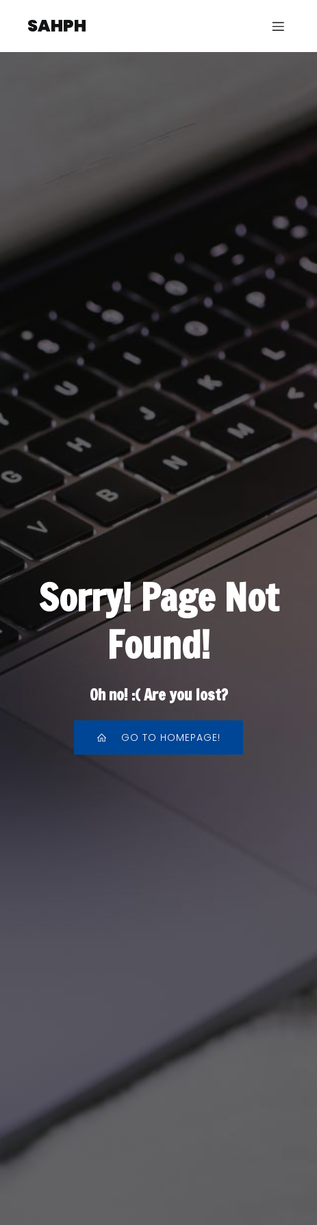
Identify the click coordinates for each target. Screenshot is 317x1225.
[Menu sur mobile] (278, 26)
